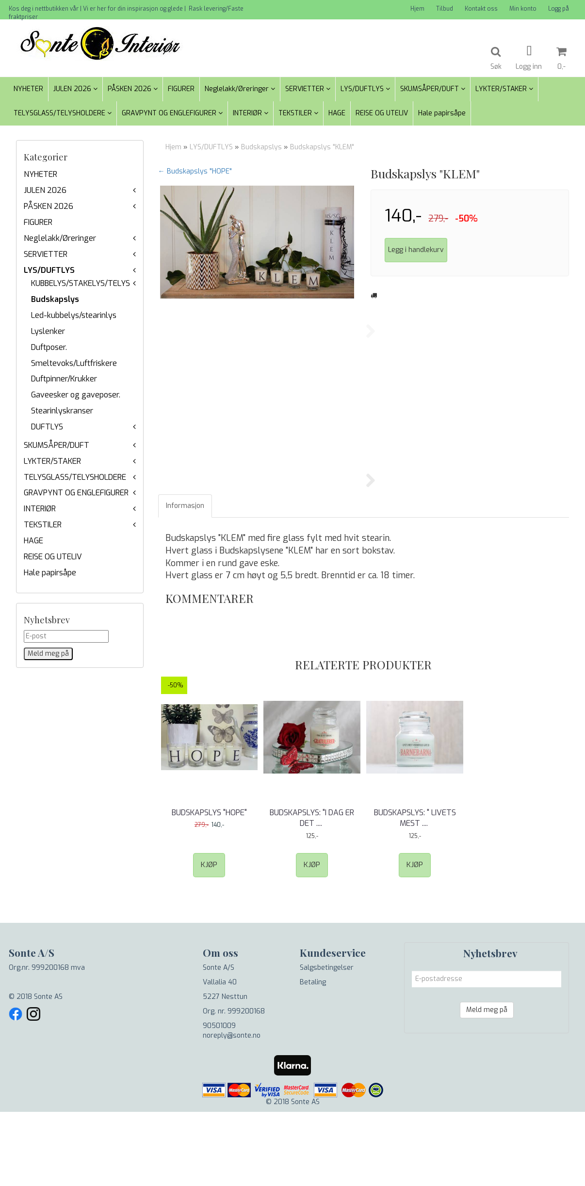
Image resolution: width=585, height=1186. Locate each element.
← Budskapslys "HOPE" (195, 171)
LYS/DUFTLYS (49, 270)
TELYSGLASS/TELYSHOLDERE (75, 477)
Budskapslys (55, 299)
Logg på (558, 9)
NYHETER (40, 174)
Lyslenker (48, 331)
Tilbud (444, 9)
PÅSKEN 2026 (48, 206)
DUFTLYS (47, 427)
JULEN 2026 (45, 190)
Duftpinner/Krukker (64, 379)
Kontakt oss (481, 9)
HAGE (33, 541)
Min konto (522, 9)
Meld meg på (486, 1084)
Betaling (313, 1056)
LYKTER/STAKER (52, 461)
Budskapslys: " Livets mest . (415, 892)
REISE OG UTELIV (53, 557)
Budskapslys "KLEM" (322, 147)
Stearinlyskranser (62, 411)
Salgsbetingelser (327, 1041)
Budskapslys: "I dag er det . (312, 892)
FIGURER (38, 222)
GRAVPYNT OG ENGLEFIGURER (76, 493)
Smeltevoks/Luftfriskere (74, 363)
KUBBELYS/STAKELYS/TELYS (80, 283)
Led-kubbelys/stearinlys (73, 315)
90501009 (219, 1100)
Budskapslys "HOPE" (209, 887)
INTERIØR (40, 509)
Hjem (417, 9)
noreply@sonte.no (231, 1109)
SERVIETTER (45, 254)
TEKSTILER (43, 525)
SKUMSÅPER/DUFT (56, 445)
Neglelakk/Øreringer (60, 238)
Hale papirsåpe (50, 573)
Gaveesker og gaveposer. (75, 395)
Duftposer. (49, 347)
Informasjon (185, 580)
